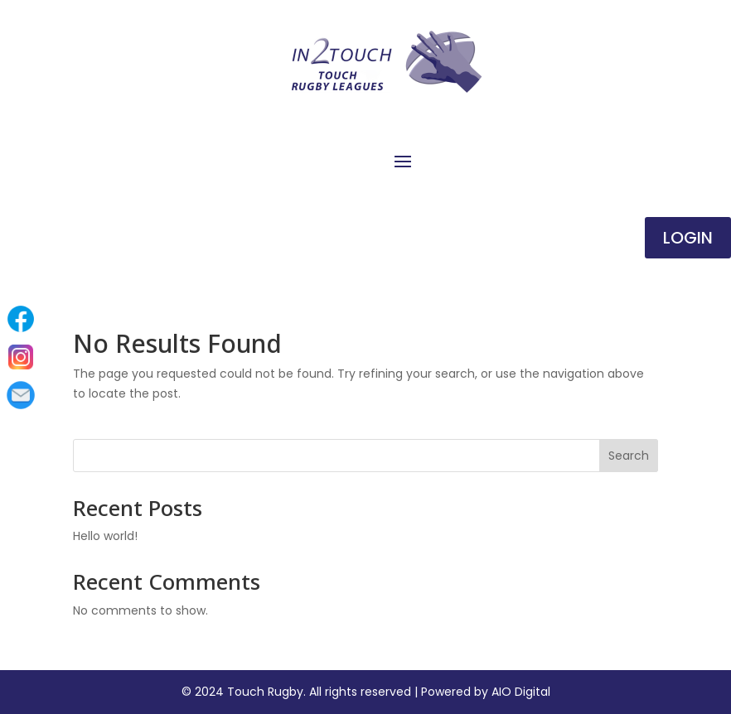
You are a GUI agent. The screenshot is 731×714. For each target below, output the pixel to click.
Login (688, 237)
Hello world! (105, 536)
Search (628, 455)
